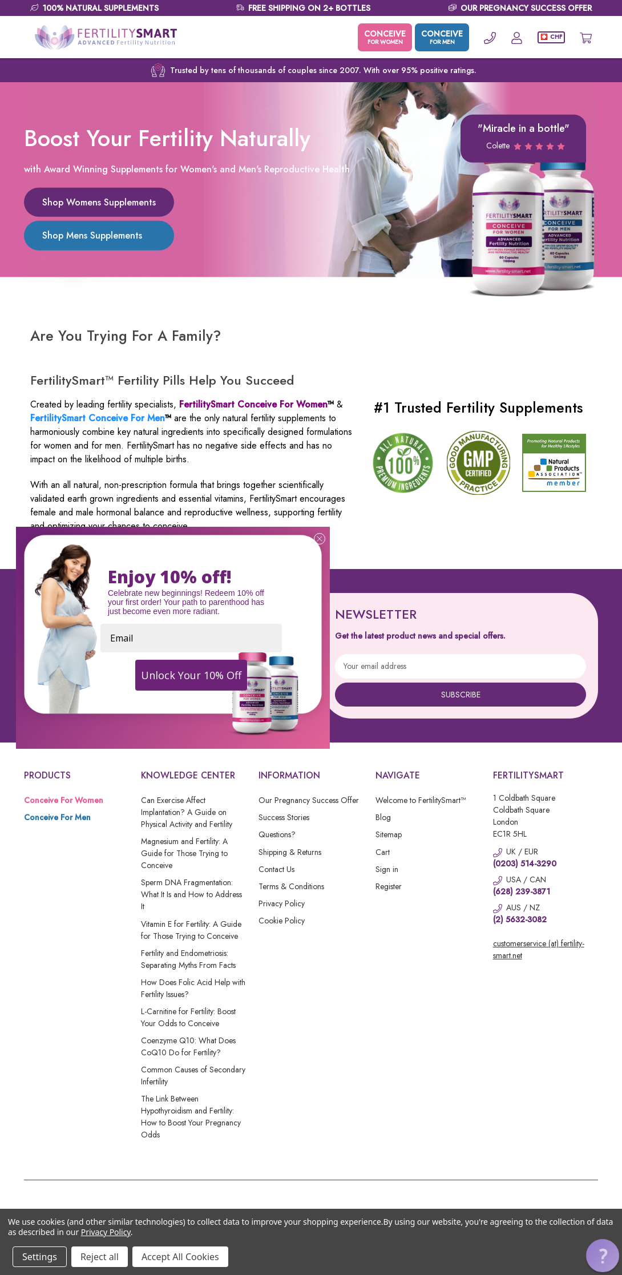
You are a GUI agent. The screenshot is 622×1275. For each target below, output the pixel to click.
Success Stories (284, 817)
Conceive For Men (57, 817)
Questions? (277, 834)
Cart (382, 852)
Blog (383, 817)
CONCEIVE (385, 37)
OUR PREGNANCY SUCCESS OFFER (526, 8)
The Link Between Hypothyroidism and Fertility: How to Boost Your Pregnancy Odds (191, 1116)
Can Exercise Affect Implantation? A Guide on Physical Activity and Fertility (186, 812)
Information (289, 775)
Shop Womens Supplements (99, 202)
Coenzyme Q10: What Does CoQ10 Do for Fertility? (188, 1046)
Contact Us (276, 869)
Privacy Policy (282, 903)
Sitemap (388, 834)
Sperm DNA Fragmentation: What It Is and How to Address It (191, 894)
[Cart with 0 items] (585, 37)
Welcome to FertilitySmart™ (420, 800)
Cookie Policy (282, 920)
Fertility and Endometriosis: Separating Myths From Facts (188, 959)
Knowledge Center (188, 775)
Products (47, 775)
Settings (39, 1256)
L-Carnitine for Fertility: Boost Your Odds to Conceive (188, 1017)
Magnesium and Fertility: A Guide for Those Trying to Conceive (184, 853)
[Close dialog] (319, 538)
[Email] (191, 638)
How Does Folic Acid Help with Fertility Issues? (193, 988)
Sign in (386, 869)
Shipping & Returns (290, 852)
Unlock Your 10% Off (191, 675)
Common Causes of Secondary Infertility (193, 1075)
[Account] (516, 37)
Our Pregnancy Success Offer (309, 800)
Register (388, 886)
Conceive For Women (63, 800)
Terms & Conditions (291, 886)
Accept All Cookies (180, 1256)
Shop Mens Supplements (92, 235)
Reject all (99, 1256)
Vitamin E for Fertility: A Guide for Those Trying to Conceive (191, 930)
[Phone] (490, 37)
